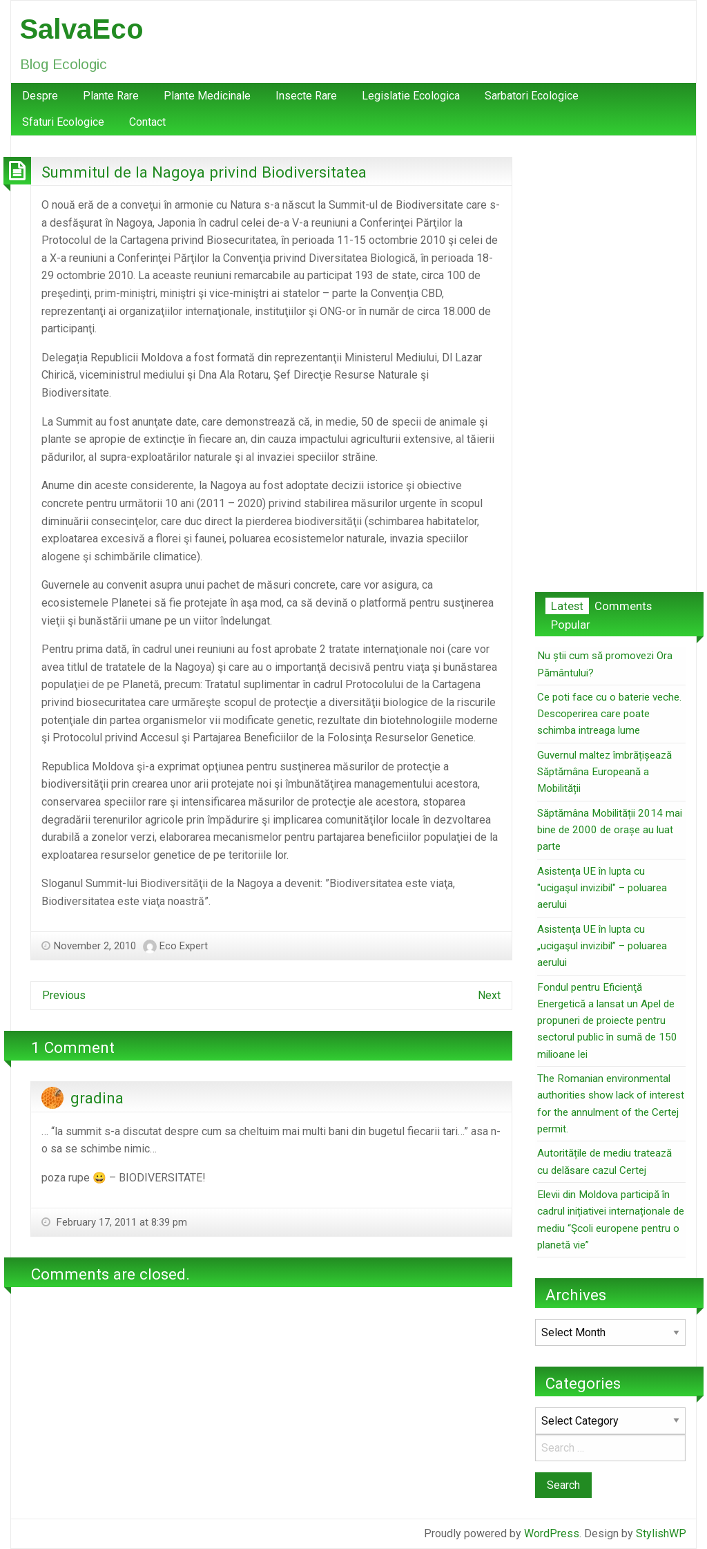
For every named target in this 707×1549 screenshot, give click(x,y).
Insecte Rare (306, 95)
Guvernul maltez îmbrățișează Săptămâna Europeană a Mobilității (604, 772)
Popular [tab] (570, 624)
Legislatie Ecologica (411, 95)
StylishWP (661, 1533)
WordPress (551, 1533)
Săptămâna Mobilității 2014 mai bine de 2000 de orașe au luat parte (609, 830)
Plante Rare (111, 95)
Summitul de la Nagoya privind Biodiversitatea (204, 172)
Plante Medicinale (207, 95)
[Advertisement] (610, 364)
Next (489, 995)
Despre (40, 95)
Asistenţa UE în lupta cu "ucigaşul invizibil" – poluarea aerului (602, 888)
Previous (64, 995)
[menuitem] (40, 96)
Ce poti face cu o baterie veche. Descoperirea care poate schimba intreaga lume (609, 714)
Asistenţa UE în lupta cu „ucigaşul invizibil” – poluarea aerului (602, 946)
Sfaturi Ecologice (63, 122)
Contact (147, 122)
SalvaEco (82, 29)
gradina (97, 1098)
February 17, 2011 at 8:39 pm (120, 1222)
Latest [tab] (567, 606)
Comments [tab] (623, 606)
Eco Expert (183, 946)
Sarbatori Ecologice (532, 95)
